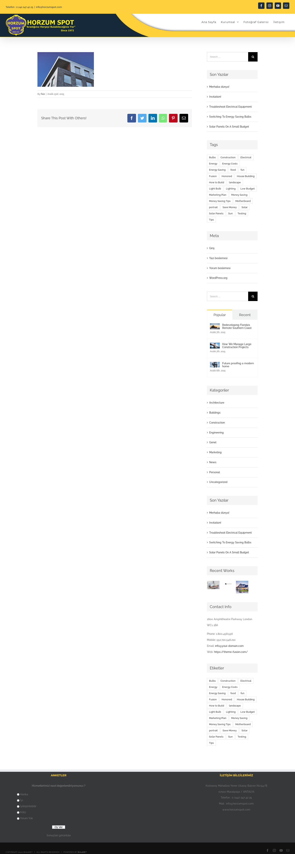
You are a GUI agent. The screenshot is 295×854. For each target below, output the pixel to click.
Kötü (23, 812)
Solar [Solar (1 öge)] (245, 207)
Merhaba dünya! (219, 86)
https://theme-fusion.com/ (231, 651)
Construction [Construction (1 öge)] (228, 157)
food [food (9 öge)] (233, 169)
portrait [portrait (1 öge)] (213, 207)
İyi (21, 800)
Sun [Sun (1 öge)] (230, 213)
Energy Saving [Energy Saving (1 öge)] (217, 169)
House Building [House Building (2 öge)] (246, 176)
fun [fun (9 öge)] (242, 169)
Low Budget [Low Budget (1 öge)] (247, 188)
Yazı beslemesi (218, 258)
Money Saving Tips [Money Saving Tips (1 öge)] (219, 201)
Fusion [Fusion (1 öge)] (213, 176)
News (212, 462)
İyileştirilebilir (28, 806)
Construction (217, 422)
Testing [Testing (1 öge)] (242, 213)
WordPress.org (218, 277)
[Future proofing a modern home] (215, 364)
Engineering (216, 432)
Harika (24, 794)
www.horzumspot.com (236, 809)
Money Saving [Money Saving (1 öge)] (239, 194)
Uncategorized (218, 482)
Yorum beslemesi (219, 268)
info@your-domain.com (229, 645)
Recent (245, 315)
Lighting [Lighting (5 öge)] (231, 188)
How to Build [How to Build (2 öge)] (216, 182)
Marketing (215, 452)
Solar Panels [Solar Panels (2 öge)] (216, 213)
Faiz (43, 94)
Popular (220, 315)
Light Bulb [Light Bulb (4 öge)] (215, 188)
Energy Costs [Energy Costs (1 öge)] (229, 163)
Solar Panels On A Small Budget (229, 126)
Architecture (216, 402)
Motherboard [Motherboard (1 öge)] (243, 201)
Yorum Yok (26, 818)
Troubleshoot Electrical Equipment (230, 106)
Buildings (214, 412)
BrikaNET (82, 852)
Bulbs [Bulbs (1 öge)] (212, 157)
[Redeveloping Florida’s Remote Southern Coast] (215, 326)
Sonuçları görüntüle (59, 835)
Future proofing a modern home (238, 365)
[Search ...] (227, 57)
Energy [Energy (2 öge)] (213, 163)
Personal (214, 472)
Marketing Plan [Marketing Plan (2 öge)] (217, 194)
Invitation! (215, 96)
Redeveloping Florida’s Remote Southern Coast (237, 326)
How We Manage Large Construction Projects (236, 346)
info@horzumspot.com (49, 7)
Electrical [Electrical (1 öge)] (245, 157)
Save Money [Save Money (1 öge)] (230, 207)
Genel (212, 442)
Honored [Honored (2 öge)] (227, 176)
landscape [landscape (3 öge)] (235, 182)
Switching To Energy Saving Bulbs (230, 116)
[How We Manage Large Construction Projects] (215, 345)
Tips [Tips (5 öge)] (211, 219)
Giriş (211, 248)
